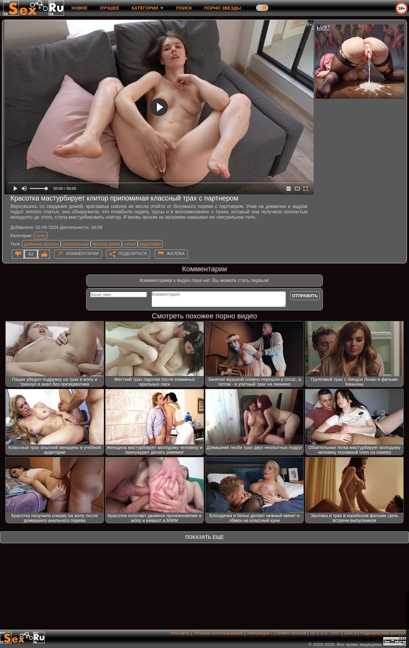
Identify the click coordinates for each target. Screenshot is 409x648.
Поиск (184, 7)
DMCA (350, 633)
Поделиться (132, 253)
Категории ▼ (148, 7)
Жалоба (176, 253)
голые (130, 243)
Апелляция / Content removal (276, 633)
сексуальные (75, 243)
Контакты (180, 633)
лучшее (109, 7)
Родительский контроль (384, 633)
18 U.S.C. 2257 (325, 633)
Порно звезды (222, 7)
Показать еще (204, 537)
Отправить (305, 295)
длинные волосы (41, 243)
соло (40, 235)
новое (79, 7)
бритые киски (106, 243)
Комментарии (82, 253)
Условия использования (218, 633)
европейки (150, 243)
